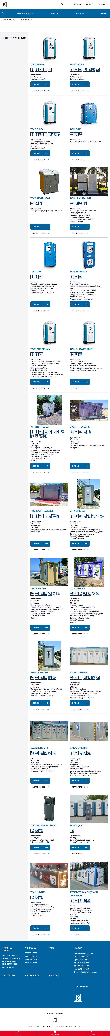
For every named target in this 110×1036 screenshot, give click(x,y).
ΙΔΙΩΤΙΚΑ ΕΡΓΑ (31, 956)
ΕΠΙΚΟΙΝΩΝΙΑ (76, 4)
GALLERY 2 (102, 4)
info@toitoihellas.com (88, 972)
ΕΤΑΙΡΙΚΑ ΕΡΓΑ (31, 953)
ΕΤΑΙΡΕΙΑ (80, 13)
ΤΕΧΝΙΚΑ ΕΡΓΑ (31, 959)
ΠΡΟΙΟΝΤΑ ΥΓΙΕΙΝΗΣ (25, 13)
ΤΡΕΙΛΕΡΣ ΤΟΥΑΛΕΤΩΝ (11, 958)
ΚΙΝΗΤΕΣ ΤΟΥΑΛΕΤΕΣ (10, 955)
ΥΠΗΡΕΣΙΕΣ (54, 13)
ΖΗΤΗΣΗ (36, 84)
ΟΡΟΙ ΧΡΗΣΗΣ (34, 1026)
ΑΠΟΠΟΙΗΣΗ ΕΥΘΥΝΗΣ (72, 1026)
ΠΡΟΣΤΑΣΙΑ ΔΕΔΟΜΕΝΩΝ (51, 1026)
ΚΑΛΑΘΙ (104, 13)
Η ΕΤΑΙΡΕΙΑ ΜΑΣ (32, 975)
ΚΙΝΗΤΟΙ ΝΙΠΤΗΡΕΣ (9, 967)
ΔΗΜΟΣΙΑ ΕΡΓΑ (31, 962)
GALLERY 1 (90, 4)
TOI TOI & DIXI (8, 975)
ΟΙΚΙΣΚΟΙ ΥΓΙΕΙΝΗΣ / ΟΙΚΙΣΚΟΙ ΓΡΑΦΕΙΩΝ (10, 963)
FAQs (51, 948)
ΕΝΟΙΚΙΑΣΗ (54, 975)
